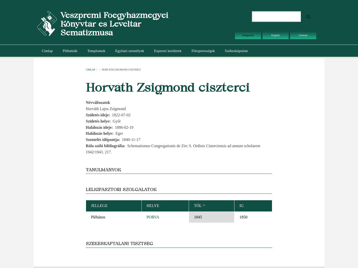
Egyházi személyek (129, 51)
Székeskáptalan (236, 51)
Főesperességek (203, 51)
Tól (200, 205)
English (275, 35)
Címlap (47, 51)
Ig (241, 205)
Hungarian (248, 35)
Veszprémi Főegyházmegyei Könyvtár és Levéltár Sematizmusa (114, 23)
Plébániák (70, 51)
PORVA (153, 217)
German (303, 35)
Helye (153, 205)
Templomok (96, 51)
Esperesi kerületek (167, 51)
